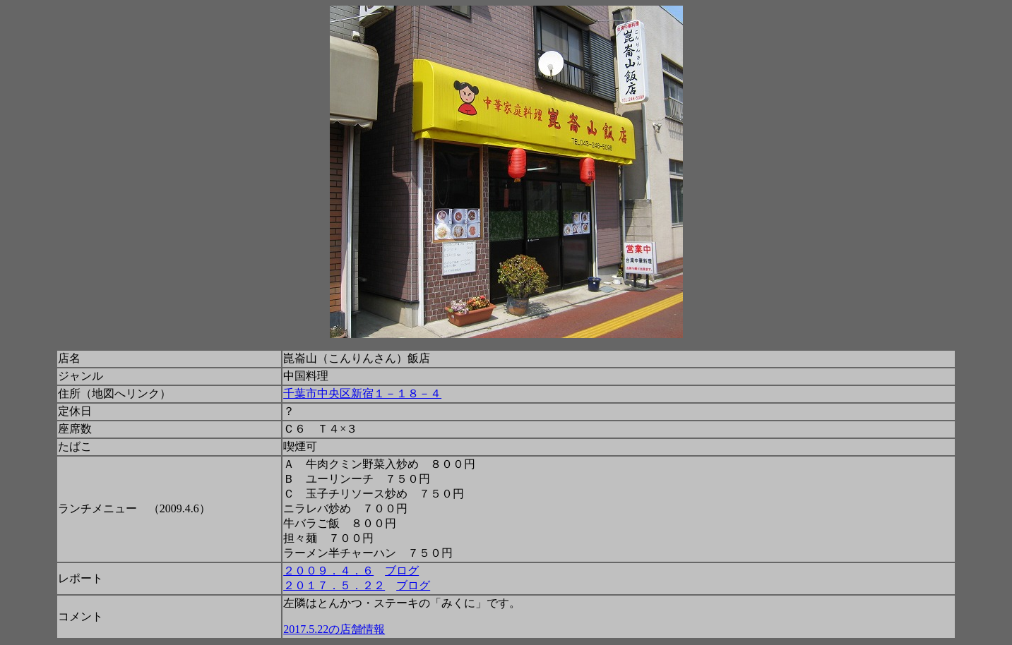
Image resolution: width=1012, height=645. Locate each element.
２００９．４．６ (328, 571)
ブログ (402, 571)
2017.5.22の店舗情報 (334, 629)
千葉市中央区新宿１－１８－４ (362, 393)
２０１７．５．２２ (334, 585)
